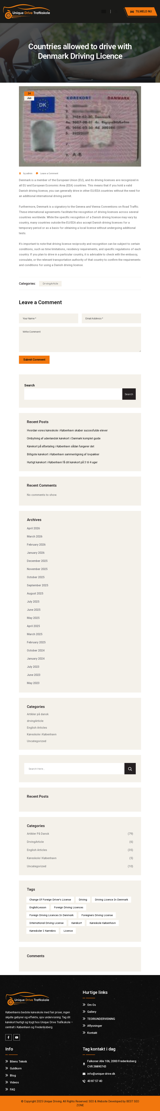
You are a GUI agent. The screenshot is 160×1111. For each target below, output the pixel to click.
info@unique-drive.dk (101, 1073)
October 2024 (35, 650)
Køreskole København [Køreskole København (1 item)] (103, 923)
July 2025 (33, 601)
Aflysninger (94, 1025)
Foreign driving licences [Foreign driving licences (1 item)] (68, 907)
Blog (13, 1075)
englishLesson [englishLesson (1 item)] (37, 907)
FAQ (12, 1089)
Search (29, 385)
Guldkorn (16, 1068)
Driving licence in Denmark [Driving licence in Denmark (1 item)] (111, 899)
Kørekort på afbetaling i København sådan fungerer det (60, 446)
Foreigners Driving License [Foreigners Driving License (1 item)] (97, 915)
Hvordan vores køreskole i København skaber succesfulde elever (67, 430)
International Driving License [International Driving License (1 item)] (46, 923)
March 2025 (34, 634)
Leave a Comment (49, 173)
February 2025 (36, 642)
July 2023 (33, 666)
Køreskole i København (41, 734)
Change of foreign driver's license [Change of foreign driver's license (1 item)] (50, 899)
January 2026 (35, 552)
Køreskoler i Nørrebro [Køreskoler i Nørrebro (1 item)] (42, 930)
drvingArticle (50, 283)
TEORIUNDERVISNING (101, 1019)
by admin (25, 173)
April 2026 (33, 528)
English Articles (37, 727)
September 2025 (37, 585)
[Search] (130, 768)
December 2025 (37, 561)
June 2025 (33, 609)
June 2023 (33, 675)
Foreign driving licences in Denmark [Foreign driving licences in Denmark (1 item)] (51, 915)
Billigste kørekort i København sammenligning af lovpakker (63, 454)
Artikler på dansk (37, 714)
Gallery (91, 1011)
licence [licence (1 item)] (68, 930)
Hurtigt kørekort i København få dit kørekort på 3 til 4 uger (62, 462)
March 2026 (34, 536)
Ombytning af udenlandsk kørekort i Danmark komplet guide (64, 438)
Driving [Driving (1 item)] (83, 899)
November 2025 (37, 569)
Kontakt (92, 1033)
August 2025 (35, 593)
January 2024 (35, 658)
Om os (91, 1005)
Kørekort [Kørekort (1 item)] (76, 923)
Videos (14, 1082)
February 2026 (36, 544)
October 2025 (35, 577)
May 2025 (33, 618)
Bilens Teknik (18, 1061)
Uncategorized (36, 741)
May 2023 (33, 683)
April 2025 (33, 626)
